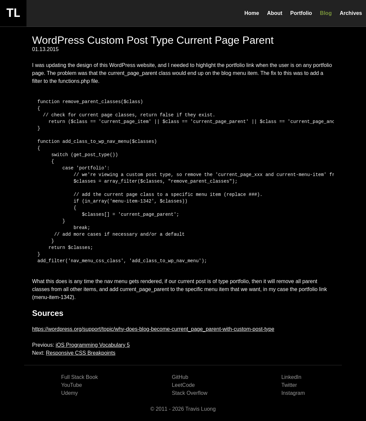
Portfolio (301, 13)
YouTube (71, 385)
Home (251, 13)
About (274, 13)
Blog (326, 13)
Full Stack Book (79, 377)
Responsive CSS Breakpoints (80, 353)
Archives (351, 13)
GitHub (180, 377)
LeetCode (183, 385)
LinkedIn (291, 377)
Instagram (293, 393)
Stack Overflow (189, 393)
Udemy (69, 393)
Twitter (289, 385)
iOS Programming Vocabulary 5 (93, 345)
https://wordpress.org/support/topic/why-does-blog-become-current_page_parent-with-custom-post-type (153, 329)
